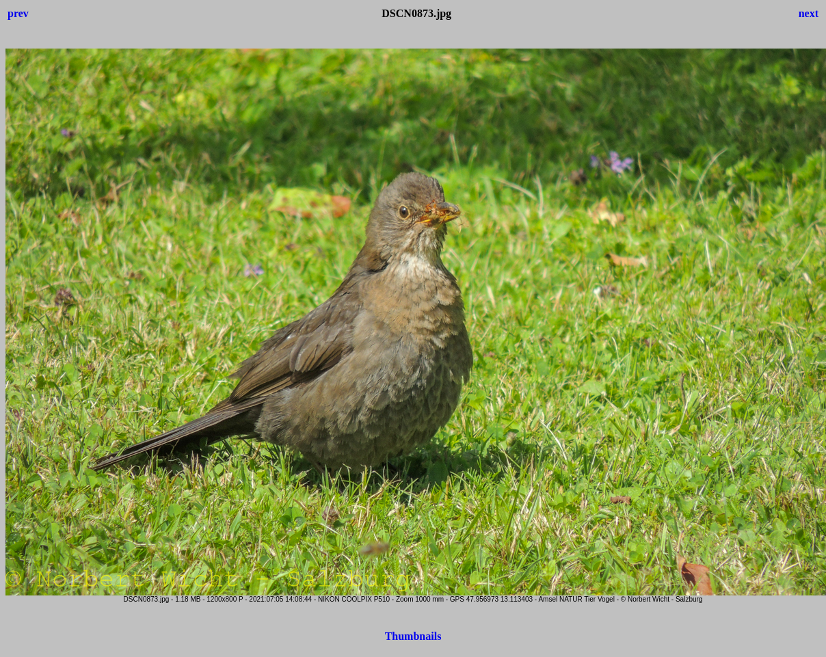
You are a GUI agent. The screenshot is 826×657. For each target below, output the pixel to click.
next (808, 13)
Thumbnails (413, 636)
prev (18, 13)
